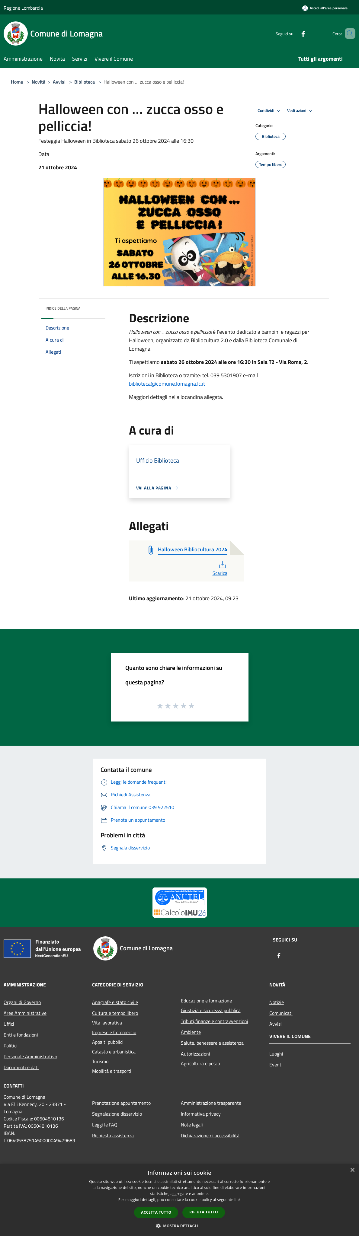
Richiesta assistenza (113, 1135)
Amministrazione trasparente (211, 1103)
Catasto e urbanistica (114, 1051)
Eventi (276, 1064)
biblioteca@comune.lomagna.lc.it (167, 384)
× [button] (352, 1170)
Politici (11, 1045)
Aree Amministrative (25, 1013)
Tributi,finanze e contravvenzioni (214, 1021)
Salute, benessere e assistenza (212, 1042)
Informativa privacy (201, 1113)
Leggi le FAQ (104, 1124)
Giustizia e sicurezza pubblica (211, 1010)
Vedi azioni (300, 110)
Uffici (9, 1023)
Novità (38, 81)
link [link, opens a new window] (237, 1199)
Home (17, 81)
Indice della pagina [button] (63, 308)
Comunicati (281, 1013)
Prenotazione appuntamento (121, 1103)
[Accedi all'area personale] (324, 8)
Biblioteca (84, 81)
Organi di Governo (22, 1002)
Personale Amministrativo (30, 1056)
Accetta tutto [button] (156, 1212)
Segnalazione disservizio (117, 1113)
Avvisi (59, 81)
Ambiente (191, 1032)
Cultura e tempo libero (115, 1013)
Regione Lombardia (23, 7)
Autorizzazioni (195, 1053)
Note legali (192, 1124)
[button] (180, 1226)
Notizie (276, 1002)
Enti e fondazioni (21, 1034)
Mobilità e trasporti (111, 1071)
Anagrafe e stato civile (115, 1002)
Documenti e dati (21, 1067)
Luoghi (276, 1053)
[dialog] (179, 1200)
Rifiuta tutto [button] (203, 1212)
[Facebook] (294, 33)
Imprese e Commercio (114, 1032)
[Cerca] (348, 33)
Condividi (270, 110)
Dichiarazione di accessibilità (210, 1135)
